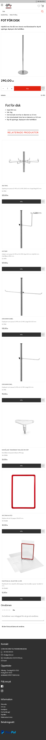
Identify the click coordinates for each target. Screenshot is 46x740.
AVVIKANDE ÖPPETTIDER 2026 (10, 675)
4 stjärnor (8, 610)
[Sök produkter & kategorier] (21, 11)
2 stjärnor (4, 610)
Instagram (2, 691)
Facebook (2, 686)
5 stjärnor (9, 610)
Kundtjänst (4, 709)
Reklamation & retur (6, 717)
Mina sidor (4, 704)
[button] (1, 5)
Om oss (3, 707)
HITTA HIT (4, 661)
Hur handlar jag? (5, 712)
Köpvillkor (3, 714)
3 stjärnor (6, 610)
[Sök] (42, 11)
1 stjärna (3, 610)
